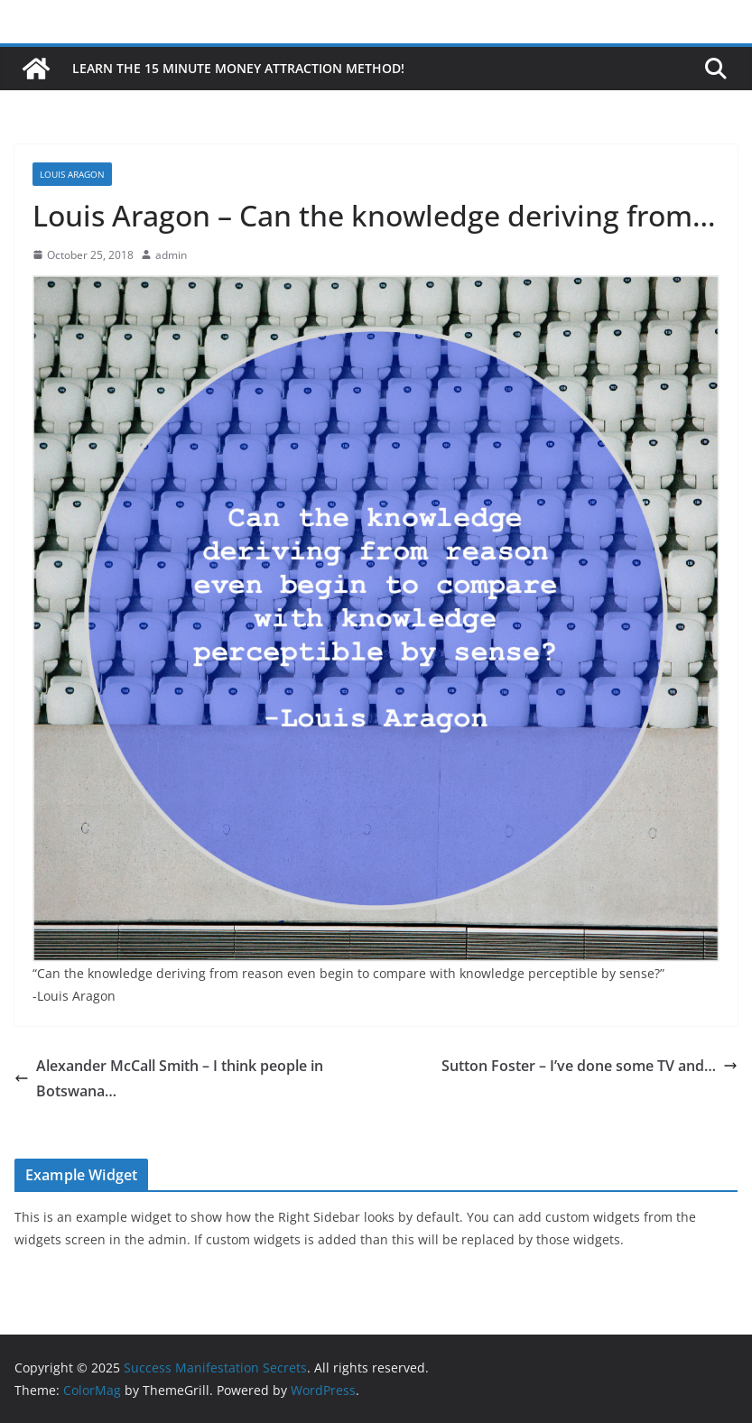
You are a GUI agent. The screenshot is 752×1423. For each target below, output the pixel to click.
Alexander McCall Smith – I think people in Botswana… (168, 1079)
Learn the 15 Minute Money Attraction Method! (238, 68)
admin (171, 255)
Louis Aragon (72, 174)
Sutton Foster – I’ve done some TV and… (589, 1066)
